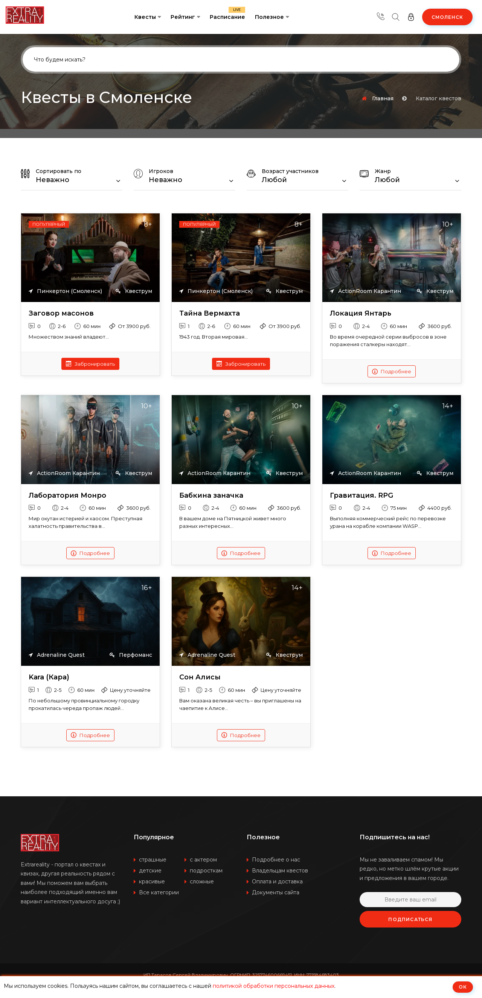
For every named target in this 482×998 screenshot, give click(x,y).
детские (150, 870)
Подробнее (391, 371)
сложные (202, 881)
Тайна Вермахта (209, 313)
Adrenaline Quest (57, 655)
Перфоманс (131, 655)
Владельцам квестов (280, 870)
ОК (463, 987)
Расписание (227, 13)
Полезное (269, 17)
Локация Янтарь (360, 313)
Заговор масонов (61, 313)
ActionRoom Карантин (365, 291)
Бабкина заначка (211, 496)
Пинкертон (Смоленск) (65, 291)
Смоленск (447, 17)
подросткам (206, 870)
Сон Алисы (200, 677)
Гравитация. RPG (361, 496)
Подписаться (410, 919)
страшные (152, 859)
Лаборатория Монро (67, 496)
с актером (203, 859)
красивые (152, 881)
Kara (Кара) (49, 677)
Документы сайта (275, 892)
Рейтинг (183, 17)
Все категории (159, 892)
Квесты (145, 17)
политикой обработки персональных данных (273, 986)
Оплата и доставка (277, 881)
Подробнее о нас (276, 859)
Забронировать (90, 364)
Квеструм (134, 291)
